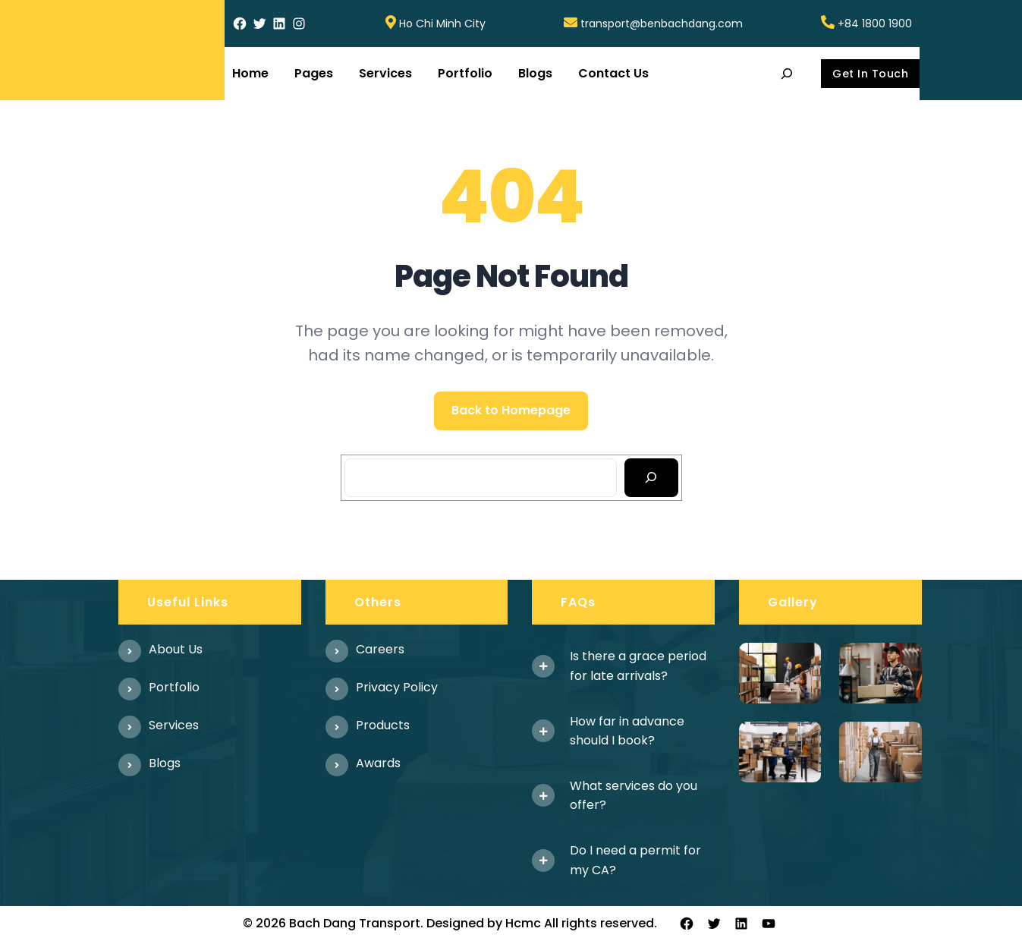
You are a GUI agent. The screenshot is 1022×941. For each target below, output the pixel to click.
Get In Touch (870, 73)
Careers (380, 649)
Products (383, 725)
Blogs (165, 763)
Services (174, 725)
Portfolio (174, 687)
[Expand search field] (787, 73)
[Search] (651, 478)
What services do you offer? (633, 795)
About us (176, 649)
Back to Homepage (511, 410)
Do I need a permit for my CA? (635, 860)
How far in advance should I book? (627, 731)
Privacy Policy (397, 687)
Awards (378, 763)
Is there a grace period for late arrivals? (638, 666)
